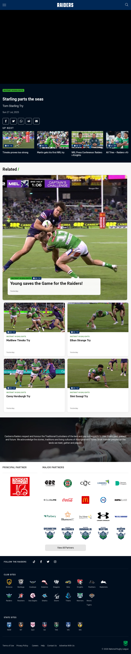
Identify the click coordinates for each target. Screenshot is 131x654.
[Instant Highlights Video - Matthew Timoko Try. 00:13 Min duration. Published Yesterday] (34, 329)
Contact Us (52, 645)
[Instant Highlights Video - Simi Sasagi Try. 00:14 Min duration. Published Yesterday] (97, 385)
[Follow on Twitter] (48, 562)
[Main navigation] (4, 5)
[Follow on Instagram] (55, 562)
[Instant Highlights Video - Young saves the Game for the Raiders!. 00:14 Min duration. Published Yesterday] (65, 237)
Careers (35, 645)
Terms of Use (8, 645)
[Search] (126, 5)
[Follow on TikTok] (34, 562)
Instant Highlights (13, 90)
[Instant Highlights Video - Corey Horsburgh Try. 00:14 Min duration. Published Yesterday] (34, 385)
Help (43, 645)
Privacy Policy (22, 645)
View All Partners (65, 547)
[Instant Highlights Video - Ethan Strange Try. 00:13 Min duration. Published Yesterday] (97, 329)
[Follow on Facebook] (41, 562)
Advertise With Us (66, 645)
